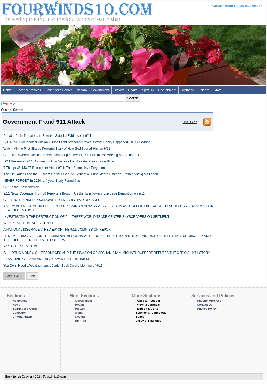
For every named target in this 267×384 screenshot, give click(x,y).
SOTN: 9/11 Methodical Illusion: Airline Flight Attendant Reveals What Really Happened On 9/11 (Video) (77, 142)
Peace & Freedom (148, 300)
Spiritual (148, 90)
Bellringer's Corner (58, 90)
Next (32, 275)
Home (7, 90)
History (119, 90)
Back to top (13, 376)
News (16, 304)
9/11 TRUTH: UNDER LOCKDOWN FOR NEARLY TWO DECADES (51, 200)
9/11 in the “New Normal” (21, 187)
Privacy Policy (207, 308)
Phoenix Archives (28, 90)
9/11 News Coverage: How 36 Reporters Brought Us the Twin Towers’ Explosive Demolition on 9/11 (74, 193)
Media (79, 312)
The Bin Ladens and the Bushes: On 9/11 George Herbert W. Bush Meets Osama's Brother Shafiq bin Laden (80, 174)
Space (140, 316)
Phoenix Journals (148, 304)
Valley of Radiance (148, 320)
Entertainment (22, 316)
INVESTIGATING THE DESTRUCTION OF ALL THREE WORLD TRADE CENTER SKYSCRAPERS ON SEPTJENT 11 (88, 217)
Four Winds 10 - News (54, 10)
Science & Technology (151, 312)
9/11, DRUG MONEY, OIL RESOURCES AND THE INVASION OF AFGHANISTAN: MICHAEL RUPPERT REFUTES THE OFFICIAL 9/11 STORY (106, 253)
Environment (167, 90)
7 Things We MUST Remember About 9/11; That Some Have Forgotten (54, 168)
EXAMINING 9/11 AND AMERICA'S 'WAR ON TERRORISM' (46, 259)
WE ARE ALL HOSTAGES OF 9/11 (28, 223)
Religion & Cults (147, 308)
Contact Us (204, 304)
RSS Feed (190, 122)
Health (133, 90)
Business (187, 90)
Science (204, 90)
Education (19, 312)
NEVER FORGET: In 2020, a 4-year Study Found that (41, 181)
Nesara (82, 90)
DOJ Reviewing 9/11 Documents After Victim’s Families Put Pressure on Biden (59, 161)
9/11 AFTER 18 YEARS (20, 246)
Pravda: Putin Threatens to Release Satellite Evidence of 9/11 (47, 136)
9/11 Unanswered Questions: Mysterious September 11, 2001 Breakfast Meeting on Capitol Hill (71, 155)
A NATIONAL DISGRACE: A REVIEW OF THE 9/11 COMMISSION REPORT (58, 229)
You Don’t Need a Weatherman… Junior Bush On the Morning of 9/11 (52, 265)
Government (100, 90)
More (218, 90)
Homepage (20, 300)
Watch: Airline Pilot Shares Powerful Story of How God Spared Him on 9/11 (56, 148)
